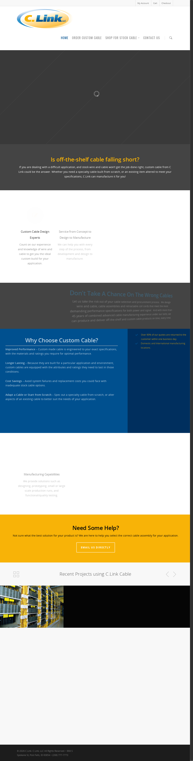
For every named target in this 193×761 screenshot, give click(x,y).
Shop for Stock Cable (122, 38)
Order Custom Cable (87, 38)
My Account (143, 3)
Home (64, 38)
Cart (155, 3)
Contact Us (151, 38)
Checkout (166, 3)
